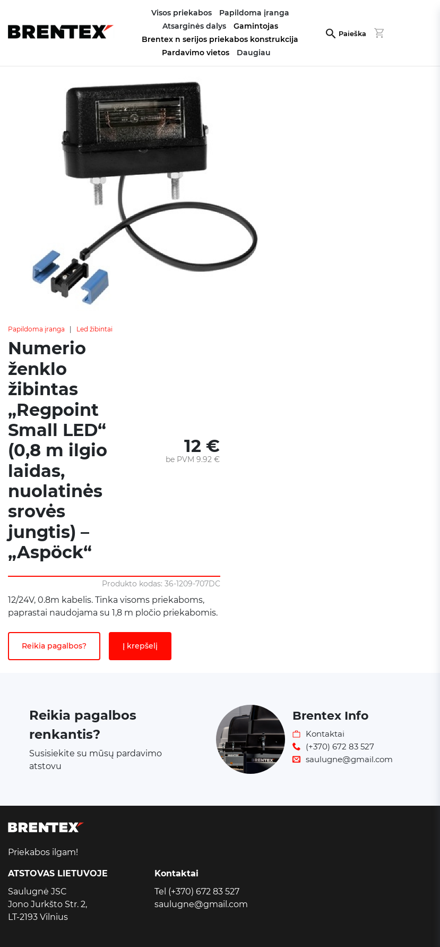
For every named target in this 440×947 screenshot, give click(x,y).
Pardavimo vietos (195, 52)
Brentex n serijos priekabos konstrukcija (220, 39)
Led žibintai (94, 329)
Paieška (352, 34)
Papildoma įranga (36, 329)
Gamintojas (256, 26)
